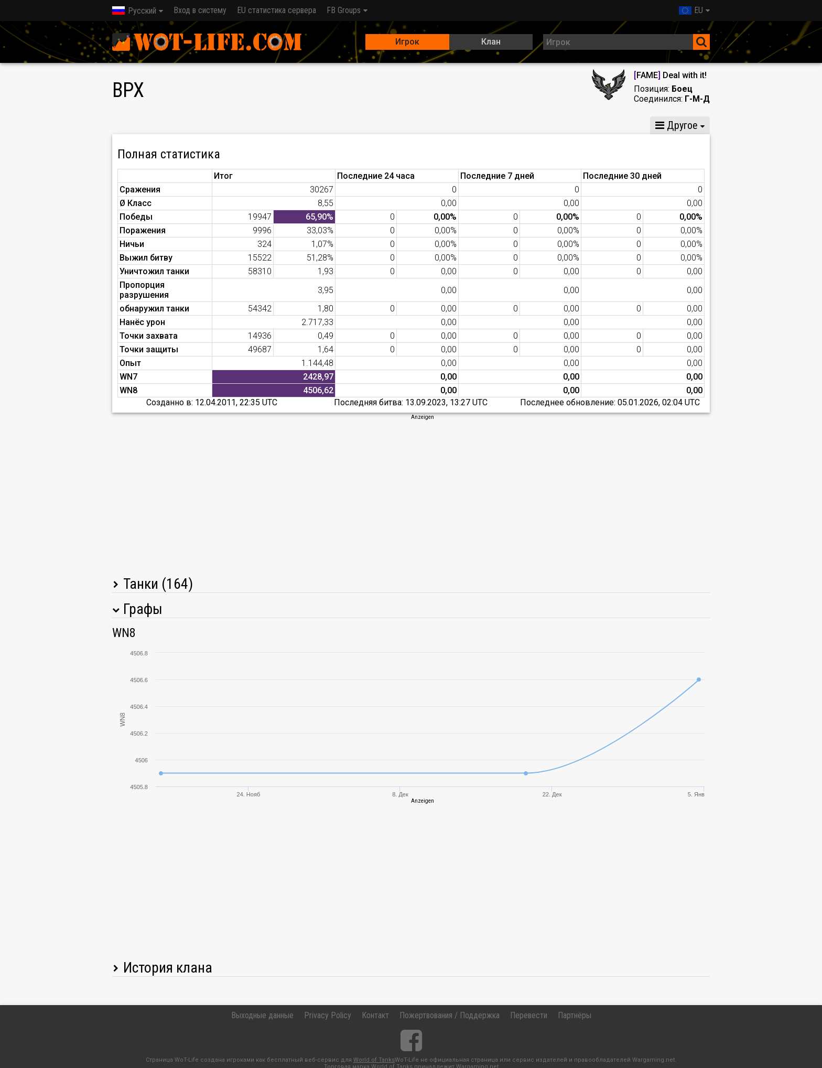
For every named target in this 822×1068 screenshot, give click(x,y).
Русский (134, 11)
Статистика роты (355, 125)
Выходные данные (262, 1015)
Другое (676, 125)
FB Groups (344, 10)
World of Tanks (374, 1059)
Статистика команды (450, 125)
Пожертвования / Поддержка (449, 1015)
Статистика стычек (551, 125)
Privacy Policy (327, 1015)
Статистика (141, 125)
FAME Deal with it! (670, 75)
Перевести (528, 1015)
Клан (491, 42)
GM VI (288, 125)
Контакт (375, 1015)
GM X (196, 125)
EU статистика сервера (276, 10)
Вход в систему (200, 10)
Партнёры (574, 1015)
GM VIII (242, 125)
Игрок (407, 42)
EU (691, 10)
